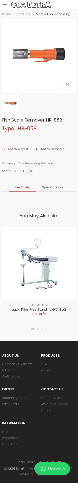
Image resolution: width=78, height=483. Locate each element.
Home (6, 14)
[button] (33, 329)
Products (23, 14)
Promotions (10, 438)
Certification (11, 376)
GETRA (45, 370)
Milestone (9, 370)
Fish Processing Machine (36, 163)
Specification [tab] (52, 187)
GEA (44, 364)
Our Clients (10, 444)
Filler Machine (39, 305)
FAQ (5, 432)
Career (46, 410)
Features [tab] (22, 187)
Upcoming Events (15, 398)
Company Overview (17, 364)
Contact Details (52, 398)
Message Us (53, 468)
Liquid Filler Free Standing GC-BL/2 (39, 309)
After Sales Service (54, 404)
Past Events (10, 404)
